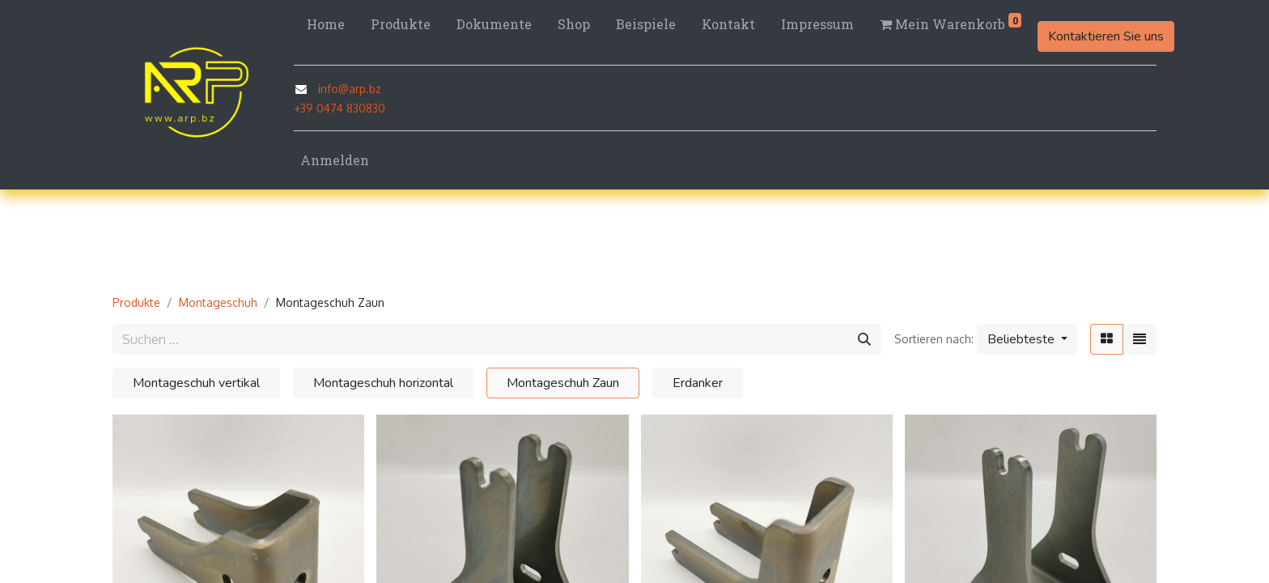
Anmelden (334, 159)
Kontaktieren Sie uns (1106, 36)
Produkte (136, 302)
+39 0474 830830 (339, 108)
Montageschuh (218, 302)
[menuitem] (326, 24)
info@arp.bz (349, 89)
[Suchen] (864, 339)
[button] (1027, 339)
